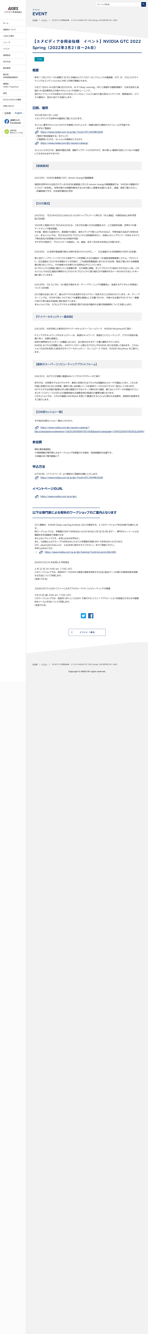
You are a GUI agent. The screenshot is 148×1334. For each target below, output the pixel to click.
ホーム (5, 23)
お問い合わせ (8, 106)
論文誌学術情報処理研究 (10, 76)
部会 (5, 93)
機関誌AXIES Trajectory (11, 85)
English (18, 113)
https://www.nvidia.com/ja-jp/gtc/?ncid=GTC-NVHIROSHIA (71, 132)
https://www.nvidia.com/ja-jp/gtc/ (58, 496)
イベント (44, 20)
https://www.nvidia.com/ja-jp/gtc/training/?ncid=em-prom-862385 (80, 552)
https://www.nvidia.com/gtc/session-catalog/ (64, 143)
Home (35, 20)
